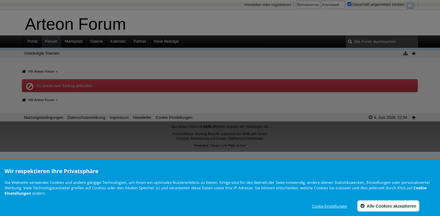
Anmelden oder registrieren (267, 4)
